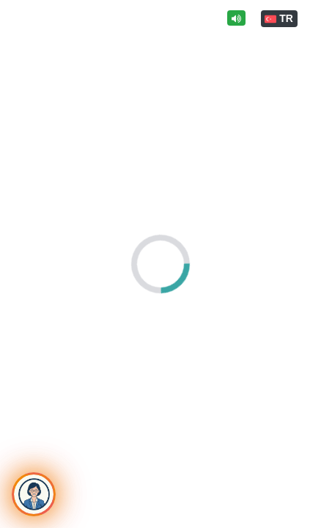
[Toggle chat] (34, 494)
